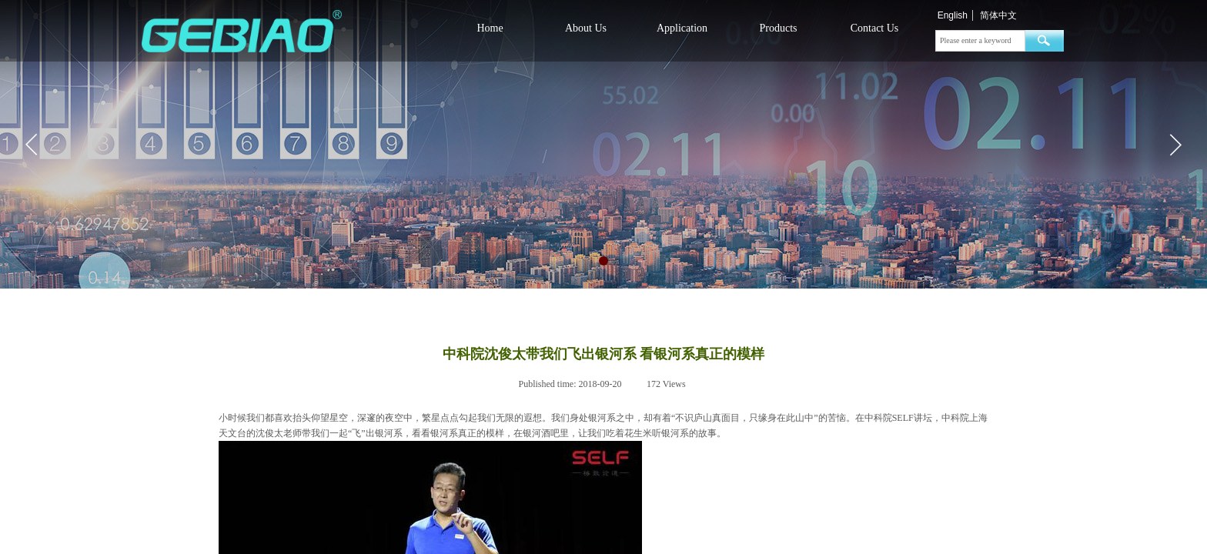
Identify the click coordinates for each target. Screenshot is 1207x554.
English (953, 15)
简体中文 (998, 15)
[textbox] (980, 41)
